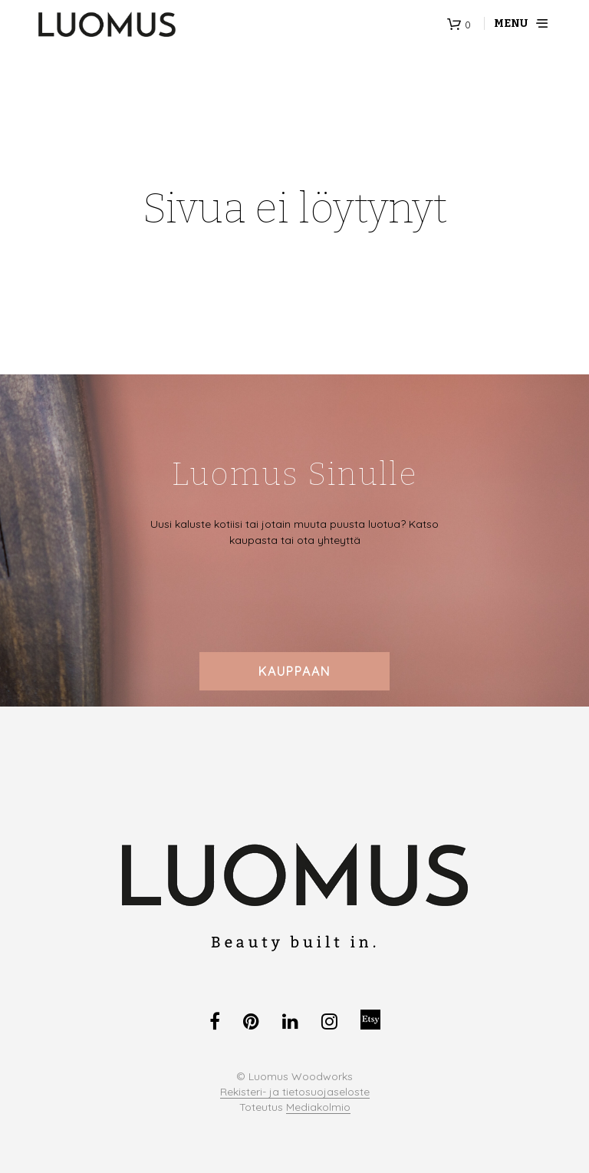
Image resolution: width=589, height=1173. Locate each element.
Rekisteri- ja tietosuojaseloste (295, 1092)
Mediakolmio (318, 1108)
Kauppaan (294, 671)
